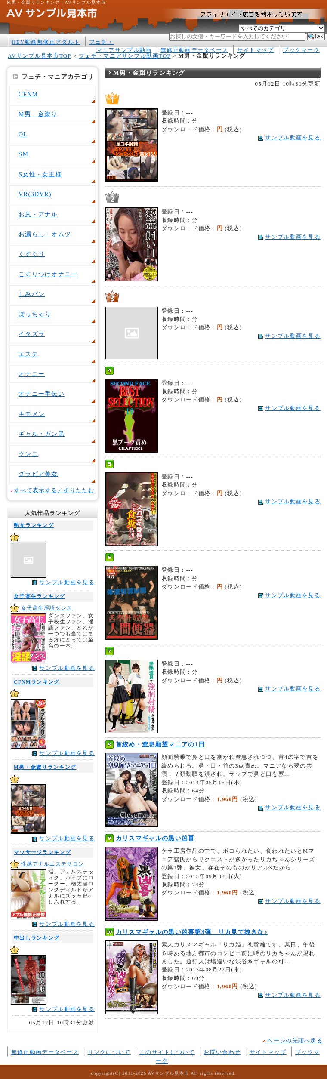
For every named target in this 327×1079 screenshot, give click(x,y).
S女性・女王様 (40, 174)
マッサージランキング (42, 852)
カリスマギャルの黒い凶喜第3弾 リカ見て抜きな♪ (192, 931)
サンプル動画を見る (67, 582)
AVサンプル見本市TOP (39, 55)
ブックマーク (301, 50)
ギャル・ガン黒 (42, 433)
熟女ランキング (34, 525)
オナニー (32, 373)
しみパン (32, 293)
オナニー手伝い (42, 393)
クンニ (28, 453)
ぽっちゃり (35, 314)
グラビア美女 (38, 473)
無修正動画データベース (194, 50)
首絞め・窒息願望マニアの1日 (160, 744)
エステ (28, 354)
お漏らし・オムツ (45, 234)
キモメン (32, 413)
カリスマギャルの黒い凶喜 (155, 838)
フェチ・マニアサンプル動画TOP (125, 55)
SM (23, 154)
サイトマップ (255, 50)
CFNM (28, 94)
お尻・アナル (38, 214)
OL (23, 134)
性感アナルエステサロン (52, 864)
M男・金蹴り (38, 114)
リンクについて (109, 1052)
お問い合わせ (222, 1052)
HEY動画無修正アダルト (46, 42)
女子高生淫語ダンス (47, 608)
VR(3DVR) (35, 194)
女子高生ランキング (39, 596)
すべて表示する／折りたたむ (54, 490)
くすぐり (32, 253)
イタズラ (32, 333)
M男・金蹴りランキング (45, 767)
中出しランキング (36, 938)
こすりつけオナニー (48, 274)
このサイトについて (167, 1052)
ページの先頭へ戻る (293, 1040)
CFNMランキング (37, 682)
